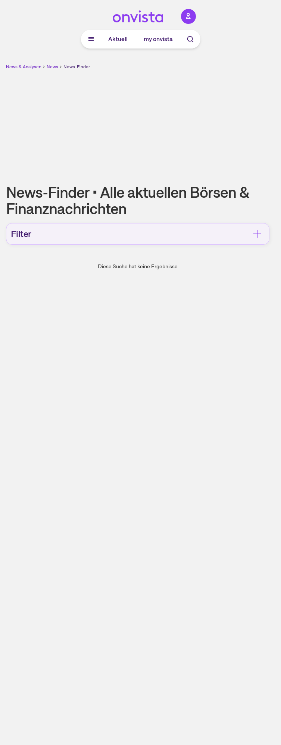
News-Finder (76, 67)
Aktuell (118, 39)
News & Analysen (23, 67)
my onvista (158, 39)
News (52, 67)
